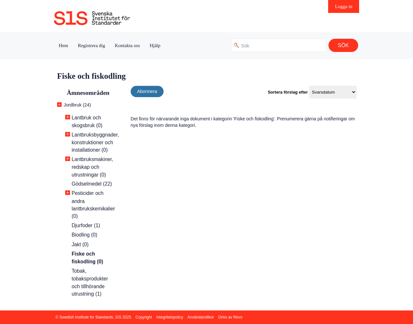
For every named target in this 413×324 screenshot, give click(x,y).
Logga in (343, 6)
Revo (237, 317)
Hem (63, 45)
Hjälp (155, 45)
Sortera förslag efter (288, 92)
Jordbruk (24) (77, 104)
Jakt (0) (80, 244)
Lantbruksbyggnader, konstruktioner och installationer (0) (95, 142)
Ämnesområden (88, 92)
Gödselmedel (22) (92, 184)
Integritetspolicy (169, 317)
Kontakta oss (127, 45)
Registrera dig (91, 45)
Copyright (144, 317)
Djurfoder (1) (86, 225)
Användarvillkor (200, 317)
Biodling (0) (84, 235)
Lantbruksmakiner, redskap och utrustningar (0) (92, 167)
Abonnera (147, 91)
